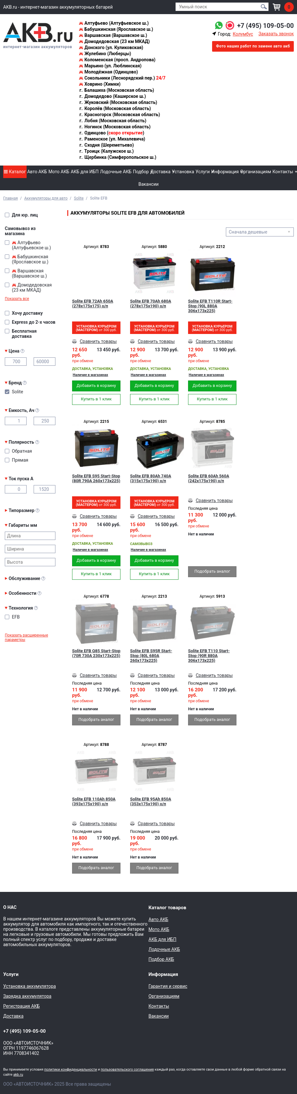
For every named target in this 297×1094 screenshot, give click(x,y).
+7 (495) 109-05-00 (265, 26)
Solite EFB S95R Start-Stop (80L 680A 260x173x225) (151, 655)
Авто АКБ (37, 171)
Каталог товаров (167, 907)
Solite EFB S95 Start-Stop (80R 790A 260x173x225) (96, 478)
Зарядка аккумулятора (27, 996)
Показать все (17, 298)
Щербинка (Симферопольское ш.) (117, 157)
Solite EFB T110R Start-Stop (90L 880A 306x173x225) (210, 306)
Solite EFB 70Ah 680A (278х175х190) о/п (150, 303)
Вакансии (148, 184)
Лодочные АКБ (115, 171)
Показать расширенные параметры (26, 637)
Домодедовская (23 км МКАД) (114, 41)
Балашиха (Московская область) (116, 90)
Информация (225, 171)
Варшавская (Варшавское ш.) (113, 35)
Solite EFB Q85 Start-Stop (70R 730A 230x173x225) (96, 653)
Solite (79, 198)
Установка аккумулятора (29, 986)
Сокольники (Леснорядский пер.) (122, 78)
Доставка (160, 171)
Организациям (255, 171)
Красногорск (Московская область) (119, 114)
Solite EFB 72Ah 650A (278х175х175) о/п (92, 303)
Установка (183, 171)
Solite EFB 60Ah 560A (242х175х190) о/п (208, 478)
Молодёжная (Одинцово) (108, 71)
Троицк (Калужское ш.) (106, 151)
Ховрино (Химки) (99, 84)
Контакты (283, 171)
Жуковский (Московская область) (118, 102)
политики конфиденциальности (70, 1069)
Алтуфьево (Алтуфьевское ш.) (114, 23)
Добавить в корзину (96, 385)
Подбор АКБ (161, 959)
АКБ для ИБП (85, 171)
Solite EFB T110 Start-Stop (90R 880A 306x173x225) (209, 655)
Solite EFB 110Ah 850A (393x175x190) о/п (94, 801)
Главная (10, 198)
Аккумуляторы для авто (46, 198)
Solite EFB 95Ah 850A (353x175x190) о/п (150, 801)
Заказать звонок (276, 33)
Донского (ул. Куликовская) (111, 47)
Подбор (141, 171)
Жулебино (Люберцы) (105, 53)
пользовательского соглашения (127, 1069)
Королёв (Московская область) (115, 108)
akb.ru (18, 1075)
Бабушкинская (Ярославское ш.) (116, 29)
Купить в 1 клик (96, 399)
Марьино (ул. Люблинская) (110, 65)
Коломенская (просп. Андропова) (117, 59)
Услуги (202, 171)
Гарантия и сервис (168, 986)
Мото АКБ (58, 171)
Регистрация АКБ (21, 1006)
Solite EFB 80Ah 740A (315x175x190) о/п (150, 478)
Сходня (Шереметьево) (106, 145)
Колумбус (243, 34)
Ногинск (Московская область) (115, 126)
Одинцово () (111, 132)
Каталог (15, 171)
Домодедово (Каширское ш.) (112, 96)
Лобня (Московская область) (112, 120)
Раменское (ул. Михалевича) (112, 138)
